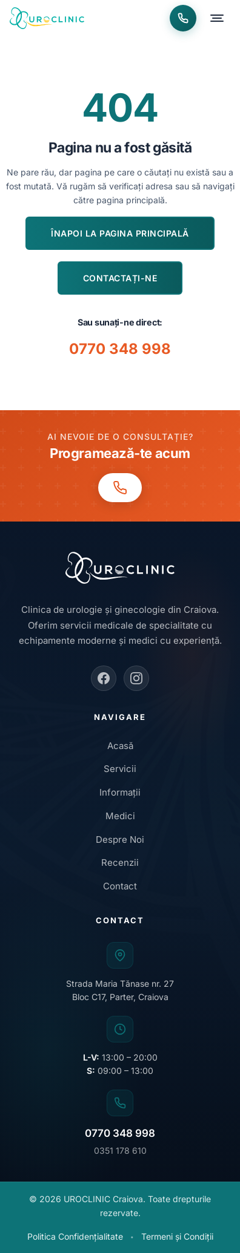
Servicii (120, 768)
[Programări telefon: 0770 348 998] (183, 18)
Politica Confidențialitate (75, 1236)
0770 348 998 (120, 349)
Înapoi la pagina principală (120, 233)
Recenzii (120, 862)
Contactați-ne (120, 278)
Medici (120, 816)
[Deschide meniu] (217, 18)
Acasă (120, 745)
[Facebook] (103, 678)
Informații (120, 792)
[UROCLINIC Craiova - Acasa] (47, 18)
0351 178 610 (120, 1150)
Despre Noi (120, 839)
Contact (120, 886)
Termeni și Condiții (177, 1236)
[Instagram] (136, 678)
